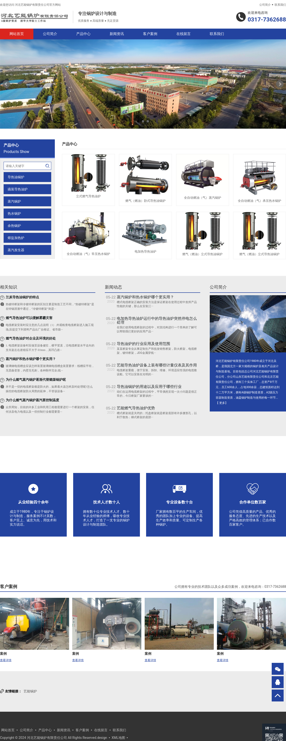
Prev (6, 84)
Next (280, 84)
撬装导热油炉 (18, 189)
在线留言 (183, 34)
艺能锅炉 (30, 691)
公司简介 (265, 4)
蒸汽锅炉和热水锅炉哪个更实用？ (145, 297)
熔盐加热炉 (16, 238)
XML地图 (118, 738)
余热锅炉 (14, 226)
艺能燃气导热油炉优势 (136, 408)
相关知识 (8, 286)
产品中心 (83, 34)
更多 (222, 403)
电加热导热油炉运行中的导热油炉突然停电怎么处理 (157, 320)
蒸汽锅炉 (14, 201)
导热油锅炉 (16, 177)
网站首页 (17, 34)
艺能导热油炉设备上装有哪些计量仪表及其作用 (157, 365)
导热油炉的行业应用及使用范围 (143, 343)
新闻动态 (113, 286)
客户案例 (150, 34)
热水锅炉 (14, 213)
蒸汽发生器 (16, 250)
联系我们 (280, 4)
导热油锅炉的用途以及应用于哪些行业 (149, 386)
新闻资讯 (117, 34)
